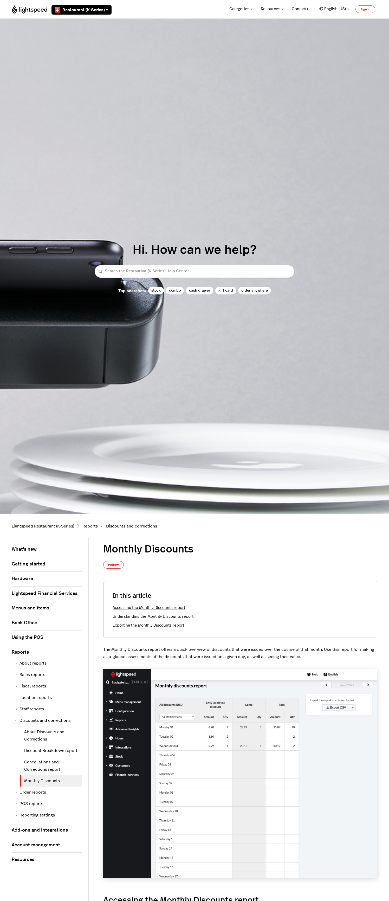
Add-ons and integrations (40, 830)
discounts (221, 649)
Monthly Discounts (42, 781)
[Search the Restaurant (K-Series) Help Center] (194, 271)
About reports (31, 663)
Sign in (365, 9)
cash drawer (199, 290)
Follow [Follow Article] (113, 564)
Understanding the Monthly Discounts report (153, 617)
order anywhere (254, 290)
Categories (241, 9)
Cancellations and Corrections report (42, 765)
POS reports (29, 804)
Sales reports (30, 675)
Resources (272, 9)
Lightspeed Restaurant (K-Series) (43, 526)
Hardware (22, 578)
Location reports (33, 698)
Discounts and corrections (131, 526)
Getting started (28, 564)
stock (156, 290)
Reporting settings (35, 815)
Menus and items (30, 608)
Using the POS (27, 637)
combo (175, 290)
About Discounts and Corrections (44, 735)
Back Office (24, 623)
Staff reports (29, 709)
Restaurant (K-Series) (81, 10)
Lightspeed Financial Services (44, 593)
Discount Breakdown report (50, 751)
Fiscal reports (30, 686)
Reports (90, 526)
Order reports (30, 792)
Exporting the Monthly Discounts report (148, 625)
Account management (36, 845)
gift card (225, 290)
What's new (24, 549)
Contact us (302, 9)
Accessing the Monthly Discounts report (149, 608)
